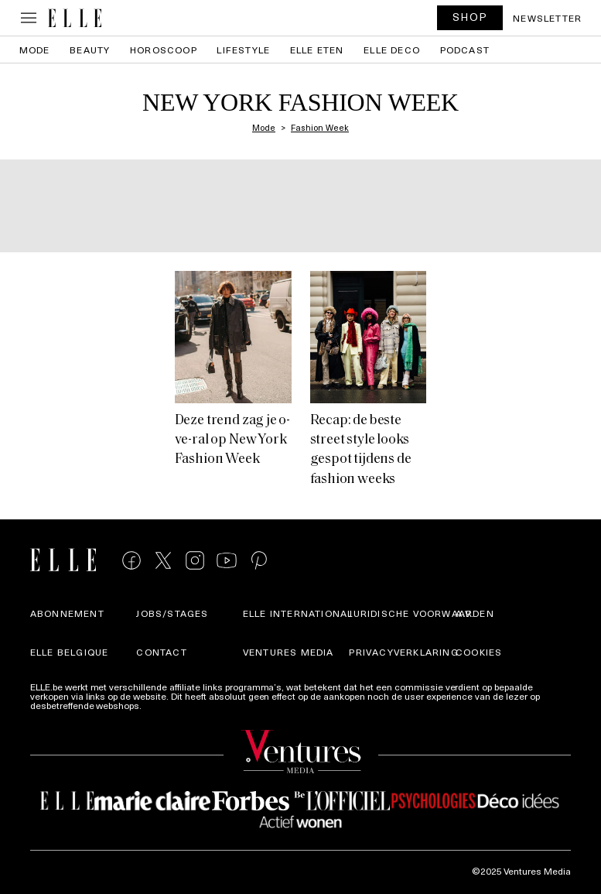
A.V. (465, 613)
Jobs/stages (172, 613)
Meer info (164, 705)
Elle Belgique (69, 652)
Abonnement (67, 613)
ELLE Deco (392, 50)
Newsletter (547, 18)
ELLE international (298, 613)
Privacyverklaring (403, 652)
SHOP (470, 17)
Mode (34, 50)
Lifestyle (243, 50)
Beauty (90, 50)
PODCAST (465, 50)
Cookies (479, 652)
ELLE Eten (317, 50)
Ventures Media (288, 652)
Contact (161, 652)
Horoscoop (163, 50)
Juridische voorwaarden (421, 613)
